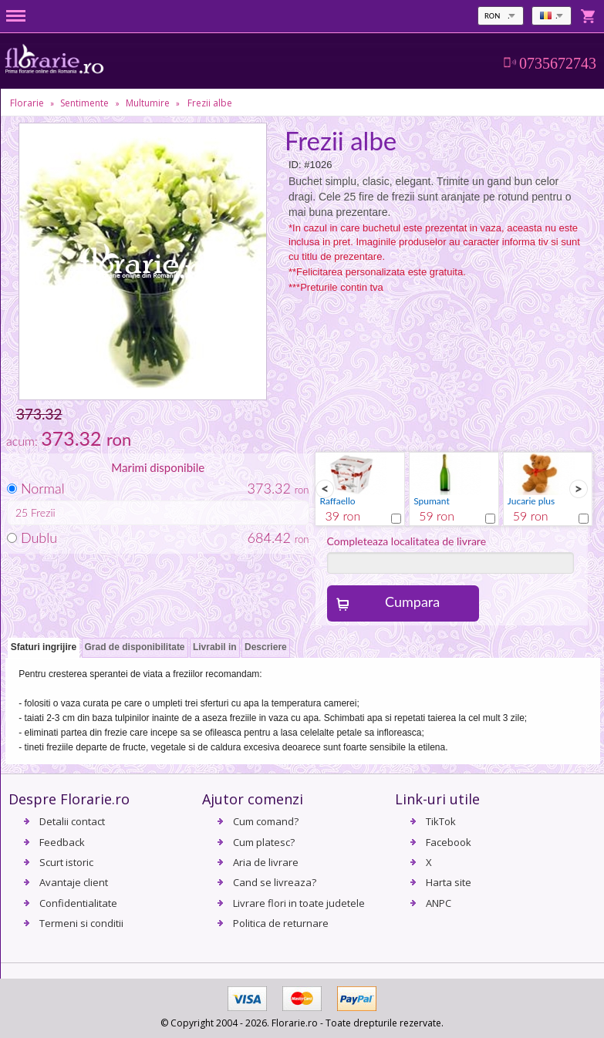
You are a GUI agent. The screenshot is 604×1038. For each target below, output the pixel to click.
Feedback (62, 842)
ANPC (438, 903)
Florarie (27, 103)
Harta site (448, 882)
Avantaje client (73, 882)
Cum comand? (266, 821)
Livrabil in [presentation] (215, 647)
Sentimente (84, 103)
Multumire (148, 103)
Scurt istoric (66, 862)
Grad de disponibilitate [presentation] (135, 647)
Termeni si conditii (81, 923)
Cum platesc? (264, 842)
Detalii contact (72, 821)
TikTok (441, 821)
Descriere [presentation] (266, 647)
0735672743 (557, 63)
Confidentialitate (78, 903)
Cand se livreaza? (274, 882)
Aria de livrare (266, 862)
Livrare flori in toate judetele (299, 903)
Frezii (43, 512)
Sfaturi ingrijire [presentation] (43, 647)
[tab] (43, 648)
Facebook (448, 842)
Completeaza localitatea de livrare (407, 541)
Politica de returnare (281, 923)
